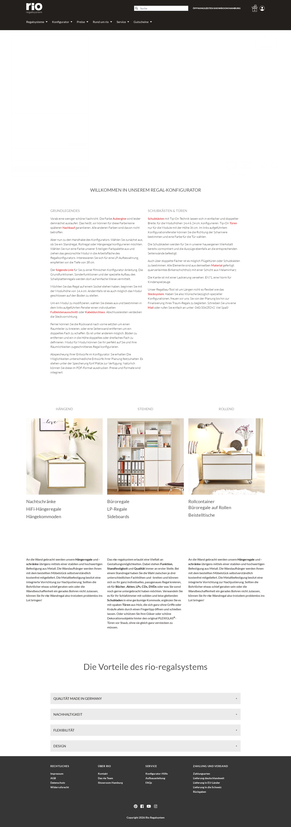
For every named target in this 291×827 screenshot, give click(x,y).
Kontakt (103, 773)
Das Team (105, 778)
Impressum (56, 773)
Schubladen (115, 600)
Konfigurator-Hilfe (157, 773)
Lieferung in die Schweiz (207, 787)
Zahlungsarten (201, 773)
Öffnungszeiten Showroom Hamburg (217, 8)
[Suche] (161, 8)
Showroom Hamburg (110, 782)
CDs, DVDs (149, 586)
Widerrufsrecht (59, 787)
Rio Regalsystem (155, 817)
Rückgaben (199, 791)
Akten (130, 586)
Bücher (120, 586)
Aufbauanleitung (155, 778)
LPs (138, 586)
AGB (53, 778)
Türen (126, 604)
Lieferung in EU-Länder (206, 782)
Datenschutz (57, 782)
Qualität (139, 568)
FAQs (149, 782)
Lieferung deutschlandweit (208, 778)
